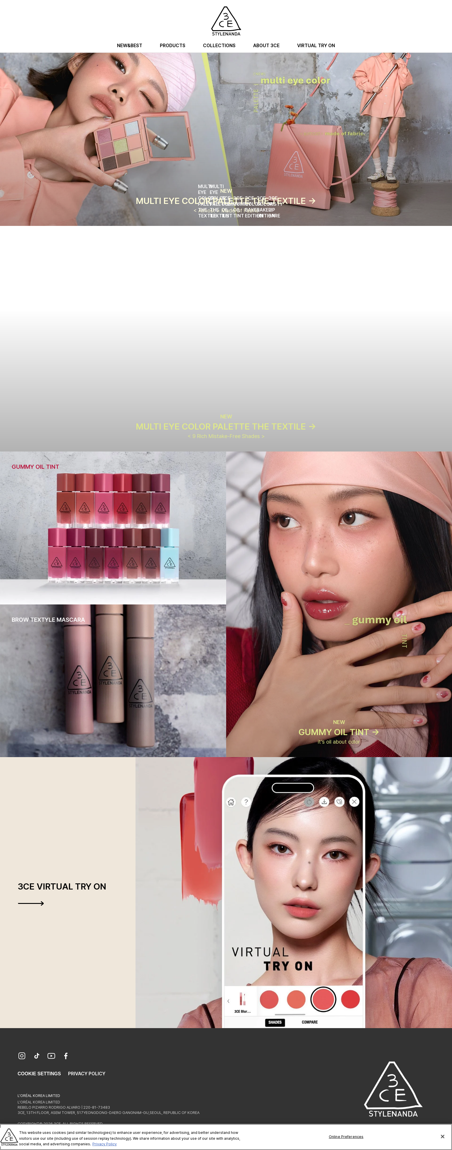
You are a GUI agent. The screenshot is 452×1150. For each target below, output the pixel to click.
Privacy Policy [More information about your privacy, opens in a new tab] (104, 1144)
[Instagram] (22, 1057)
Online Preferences (346, 1136)
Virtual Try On (316, 45)
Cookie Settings (39, 1073)
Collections (219, 45)
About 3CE (266, 45)
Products (172, 45)
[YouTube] (51, 1057)
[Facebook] (66, 1057)
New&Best (129, 45)
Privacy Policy (86, 1073)
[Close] (442, 1136)
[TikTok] (36, 1057)
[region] (226, 1137)
